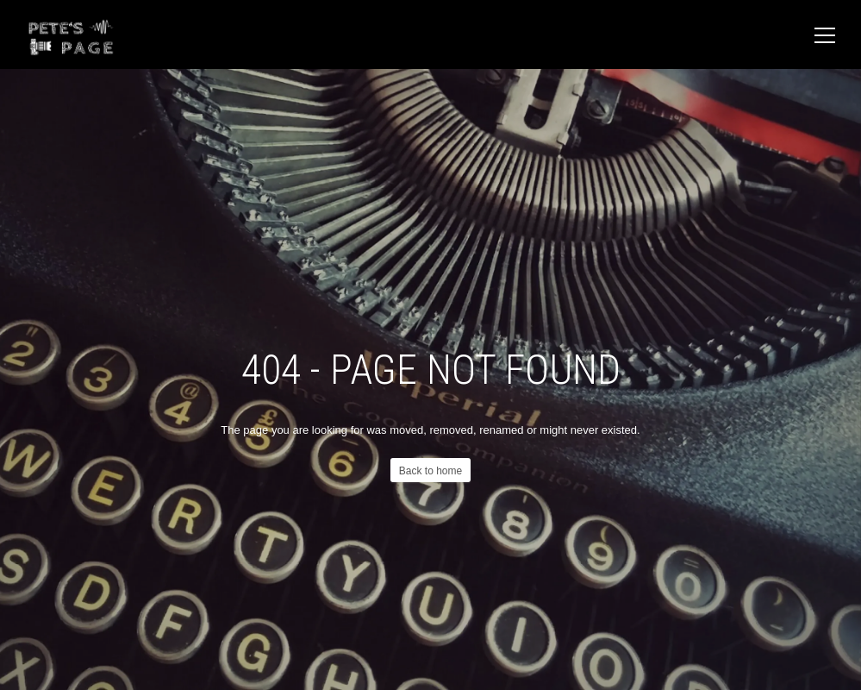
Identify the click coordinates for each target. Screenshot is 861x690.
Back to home (430, 471)
